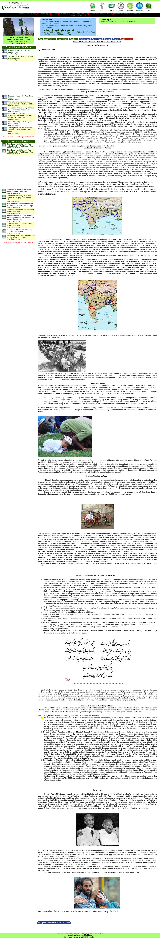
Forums (130, 6)
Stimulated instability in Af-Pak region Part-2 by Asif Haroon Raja (20, 151)
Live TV (111, 6)
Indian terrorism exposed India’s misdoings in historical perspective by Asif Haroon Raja (20, 218)
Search (102, 6)
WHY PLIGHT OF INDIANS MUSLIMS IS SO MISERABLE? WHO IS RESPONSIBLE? (19, 116)
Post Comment (126, 39)
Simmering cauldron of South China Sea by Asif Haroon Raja (21, 237)
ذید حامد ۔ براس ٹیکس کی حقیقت (59, 30)
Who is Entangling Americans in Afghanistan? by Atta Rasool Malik (20, 103)
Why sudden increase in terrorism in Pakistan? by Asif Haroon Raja (20, 205)
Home (92, 6)
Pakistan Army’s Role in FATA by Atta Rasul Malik (20, 57)
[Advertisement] (19, 77)
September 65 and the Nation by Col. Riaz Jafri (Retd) (19, 231)
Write (120, 6)
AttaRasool (23, 37)
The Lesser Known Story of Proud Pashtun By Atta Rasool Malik (20, 109)
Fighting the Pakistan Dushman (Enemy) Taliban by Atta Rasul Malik (19, 130)
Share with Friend (110, 39)
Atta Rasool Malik (23, 39)
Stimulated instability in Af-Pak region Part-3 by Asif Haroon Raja (20, 145)
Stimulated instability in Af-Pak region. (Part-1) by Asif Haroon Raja (19, 198)
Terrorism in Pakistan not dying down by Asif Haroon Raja (19, 191)
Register (139, 6)
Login (148, 6)
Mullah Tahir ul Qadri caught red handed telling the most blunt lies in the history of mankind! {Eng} (68, 33)
